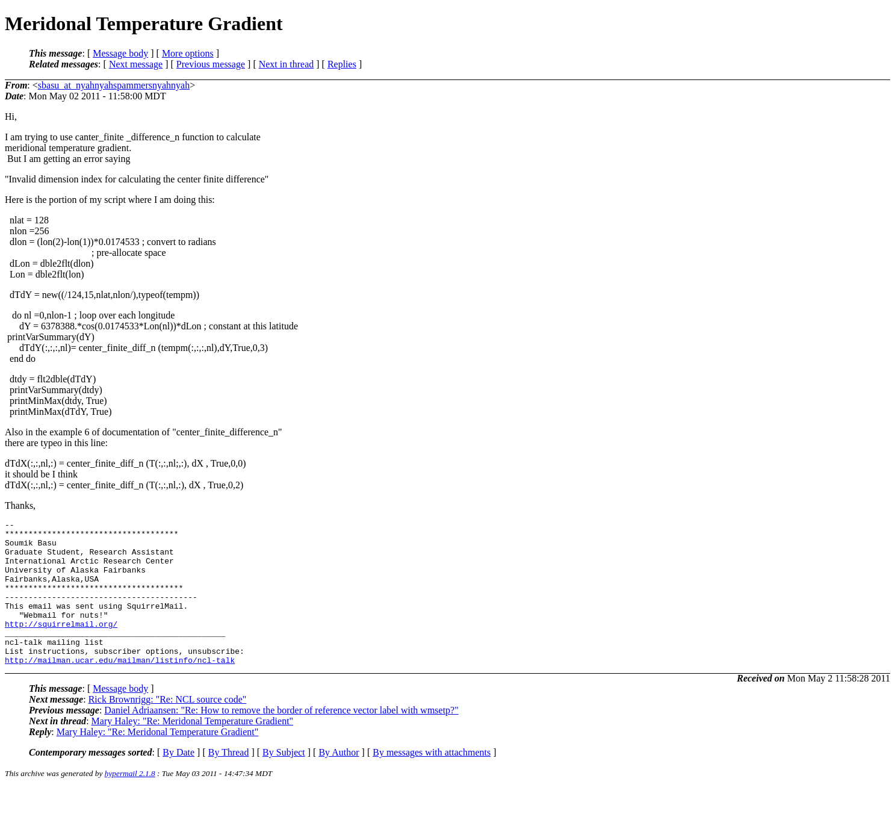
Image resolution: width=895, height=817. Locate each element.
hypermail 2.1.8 (130, 802)
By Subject (283, 781)
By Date (178, 781)
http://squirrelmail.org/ (61, 645)
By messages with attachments (432, 781)
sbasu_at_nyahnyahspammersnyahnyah (114, 85)
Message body (120, 53)
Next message (136, 64)
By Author (338, 781)
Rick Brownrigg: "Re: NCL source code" (167, 728)
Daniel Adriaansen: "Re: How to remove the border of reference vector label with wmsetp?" (281, 739)
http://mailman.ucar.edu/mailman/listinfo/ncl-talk (120, 688)
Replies (341, 64)
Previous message (210, 64)
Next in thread (286, 64)
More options (188, 53)
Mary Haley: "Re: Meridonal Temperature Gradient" (192, 750)
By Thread (228, 781)
